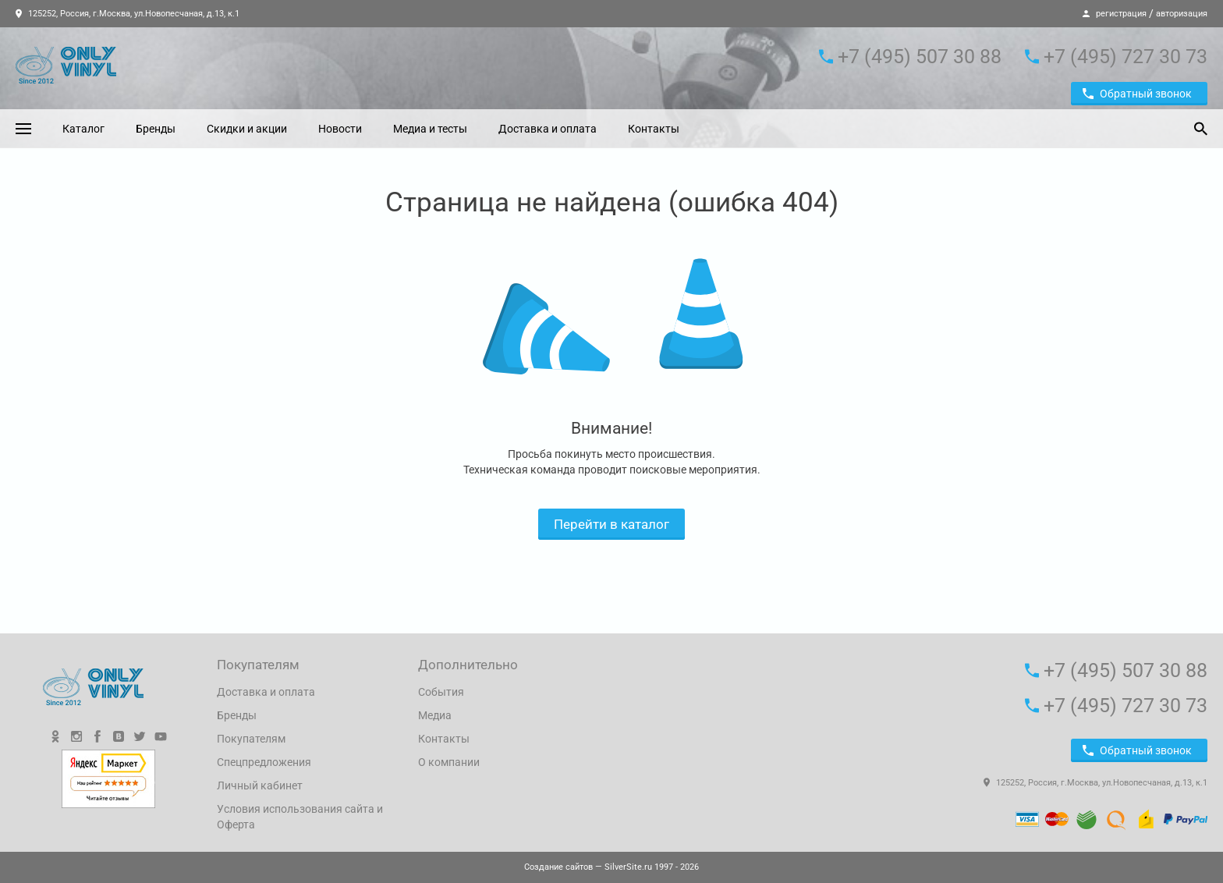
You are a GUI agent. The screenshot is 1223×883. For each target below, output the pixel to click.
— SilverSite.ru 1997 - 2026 (611, 867)
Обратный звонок (1137, 93)
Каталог (83, 128)
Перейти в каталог (611, 524)
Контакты (653, 128)
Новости (340, 128)
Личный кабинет (260, 785)
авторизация (1181, 14)
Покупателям (251, 738)
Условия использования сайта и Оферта (300, 817)
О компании (449, 762)
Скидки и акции (247, 128)
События (441, 692)
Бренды (155, 128)
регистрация (1121, 14)
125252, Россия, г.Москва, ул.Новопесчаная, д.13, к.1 (127, 14)
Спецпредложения (264, 762)
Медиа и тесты (430, 128)
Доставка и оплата (547, 128)
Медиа (435, 715)
